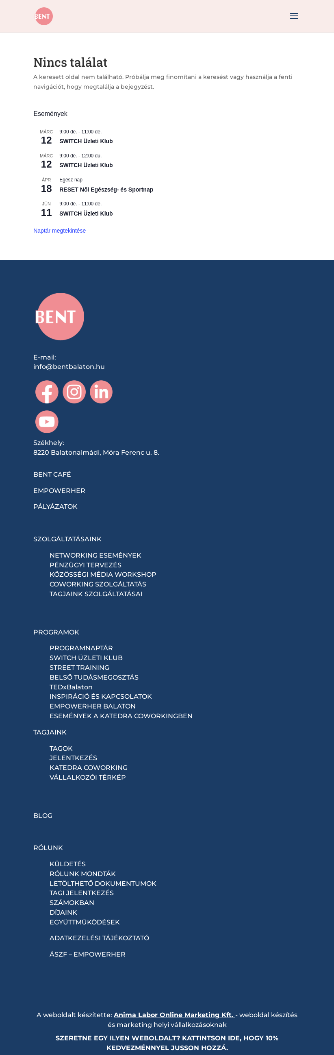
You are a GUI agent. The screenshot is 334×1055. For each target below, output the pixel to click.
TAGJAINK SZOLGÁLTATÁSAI (96, 594)
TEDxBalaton (71, 687)
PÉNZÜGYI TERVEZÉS (85, 565)
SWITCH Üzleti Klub (86, 141)
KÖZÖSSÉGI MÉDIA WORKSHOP (103, 574)
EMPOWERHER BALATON (93, 706)
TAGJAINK (50, 732)
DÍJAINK (63, 912)
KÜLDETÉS (68, 864)
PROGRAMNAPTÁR (81, 648)
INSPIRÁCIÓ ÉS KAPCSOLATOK (101, 696)
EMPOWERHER (59, 491)
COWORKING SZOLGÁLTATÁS (98, 584)
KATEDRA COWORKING (89, 768)
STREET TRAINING (79, 667)
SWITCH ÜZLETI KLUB (86, 658)
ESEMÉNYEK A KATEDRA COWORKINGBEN (121, 716)
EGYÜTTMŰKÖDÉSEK (85, 922)
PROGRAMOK (56, 632)
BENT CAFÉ (52, 474)
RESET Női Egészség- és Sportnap (106, 189)
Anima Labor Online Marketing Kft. (173, 1015)
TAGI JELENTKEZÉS (82, 893)
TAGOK (61, 748)
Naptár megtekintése (59, 230)
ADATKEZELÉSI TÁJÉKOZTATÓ (99, 938)
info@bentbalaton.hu (69, 367)
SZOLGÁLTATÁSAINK (67, 539)
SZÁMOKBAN (72, 903)
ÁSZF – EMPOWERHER (88, 954)
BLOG (42, 816)
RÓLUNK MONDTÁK (83, 874)
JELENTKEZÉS (73, 758)
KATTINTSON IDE (211, 1038)
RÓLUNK (48, 848)
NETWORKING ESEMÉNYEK (95, 555)
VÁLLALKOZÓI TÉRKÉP (88, 777)
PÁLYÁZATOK (55, 506)
